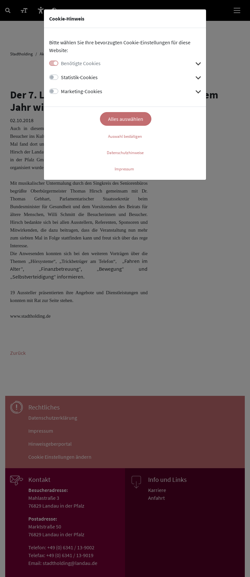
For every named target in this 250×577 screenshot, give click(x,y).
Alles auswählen (125, 119)
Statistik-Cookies (79, 77)
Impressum (124, 169)
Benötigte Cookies (81, 63)
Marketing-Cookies (81, 91)
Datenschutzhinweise (125, 152)
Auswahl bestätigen (125, 136)
